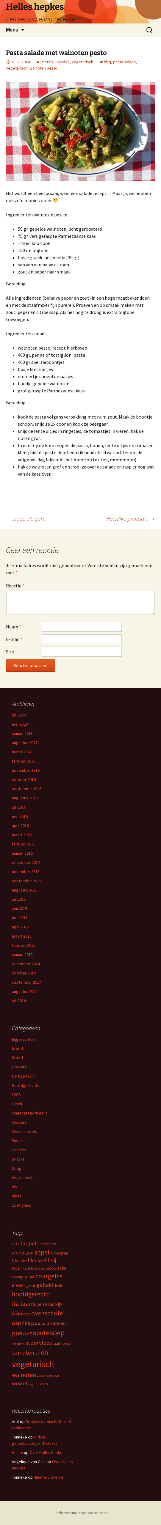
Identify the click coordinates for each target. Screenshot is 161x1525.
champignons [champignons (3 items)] (23, 1276)
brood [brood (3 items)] (51, 1268)
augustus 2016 (24, 798)
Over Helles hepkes (47, 1452)
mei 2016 (20, 816)
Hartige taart (23, 1076)
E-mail (14, 639)
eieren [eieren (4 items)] (18, 1285)
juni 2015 (19, 908)
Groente (19, 1067)
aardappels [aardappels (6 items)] (25, 1243)
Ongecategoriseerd (30, 1113)
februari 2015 (23, 945)
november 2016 (26, 770)
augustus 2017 (24, 742)
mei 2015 (20, 917)
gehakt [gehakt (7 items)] (45, 1284)
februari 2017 (23, 761)
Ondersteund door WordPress (81, 1512)
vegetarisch (16, 68)
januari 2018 (22, 733)
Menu (12, 29)
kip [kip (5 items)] (58, 1304)
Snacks (18, 1159)
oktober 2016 (24, 779)
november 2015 (26, 871)
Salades (62, 62)
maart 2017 (22, 751)
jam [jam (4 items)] (40, 1304)
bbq (107, 62)
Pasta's (46, 62)
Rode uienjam (26, 518)
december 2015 (26, 862)
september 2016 (26, 788)
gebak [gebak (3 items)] (31, 1285)
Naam (13, 627)
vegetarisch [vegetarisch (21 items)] (33, 1364)
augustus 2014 (24, 991)
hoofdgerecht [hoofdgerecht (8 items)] (30, 1294)
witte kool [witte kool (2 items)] (52, 1376)
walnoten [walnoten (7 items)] (24, 1374)
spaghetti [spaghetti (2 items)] (18, 1344)
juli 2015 (19, 899)
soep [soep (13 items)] (57, 1332)
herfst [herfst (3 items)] (59, 1285)
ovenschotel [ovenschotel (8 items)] (48, 1313)
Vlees (17, 1196)
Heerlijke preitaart (130, 518)
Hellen (17, 1452)
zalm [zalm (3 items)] (44, 1383)
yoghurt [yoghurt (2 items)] (33, 1384)
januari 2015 (22, 954)
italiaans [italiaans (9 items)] (23, 1303)
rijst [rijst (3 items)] (26, 1334)
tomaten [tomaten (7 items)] (23, 1352)
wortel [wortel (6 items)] (19, 1383)
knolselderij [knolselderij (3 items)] (21, 1314)
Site (10, 652)
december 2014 (26, 963)
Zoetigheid (22, 1205)
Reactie (15, 586)
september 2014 (26, 982)
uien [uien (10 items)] (41, 1352)
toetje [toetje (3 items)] (66, 1343)
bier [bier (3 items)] (24, 1260)
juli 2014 (19, 1000)
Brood (17, 1057)
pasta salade (124, 62)
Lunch (17, 1103)
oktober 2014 (24, 973)
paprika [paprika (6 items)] (21, 1323)
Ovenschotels (24, 1131)
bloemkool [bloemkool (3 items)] (21, 1268)
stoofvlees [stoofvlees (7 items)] (39, 1342)
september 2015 (26, 880)
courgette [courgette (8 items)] (48, 1276)
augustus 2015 (24, 890)
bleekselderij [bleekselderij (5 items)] (42, 1260)
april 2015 (20, 927)
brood (17, 1048)
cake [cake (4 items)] (61, 1268)
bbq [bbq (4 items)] (16, 1260)
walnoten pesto (43, 68)
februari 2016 (23, 844)
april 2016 (20, 825)
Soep (16, 1168)
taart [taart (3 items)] (56, 1343)
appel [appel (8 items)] (41, 1252)
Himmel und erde (49, 1477)
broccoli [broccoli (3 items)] (38, 1268)
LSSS (16, 1094)
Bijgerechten (23, 1039)
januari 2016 (22, 853)
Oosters (19, 1122)
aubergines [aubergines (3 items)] (59, 1253)
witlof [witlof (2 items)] (41, 1376)
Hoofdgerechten (27, 1085)
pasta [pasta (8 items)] (38, 1323)
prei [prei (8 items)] (17, 1333)
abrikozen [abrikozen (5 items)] (22, 1252)
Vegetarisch (82, 62)
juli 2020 (19, 715)
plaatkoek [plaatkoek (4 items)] (56, 1323)
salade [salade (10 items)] (39, 1333)
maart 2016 (22, 834)
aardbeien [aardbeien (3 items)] (48, 1243)
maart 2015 (22, 936)
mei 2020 (20, 724)
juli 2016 (19, 807)
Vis (14, 1186)
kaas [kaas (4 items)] (49, 1304)
